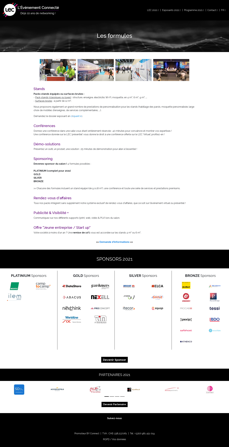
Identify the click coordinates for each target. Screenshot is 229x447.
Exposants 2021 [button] (171, 10)
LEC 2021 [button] (153, 10)
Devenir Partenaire (114, 404)
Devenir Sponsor (114, 359)
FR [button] (223, 10)
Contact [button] (212, 10)
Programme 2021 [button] (194, 10)
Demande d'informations (114, 242)
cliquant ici (76, 116)
